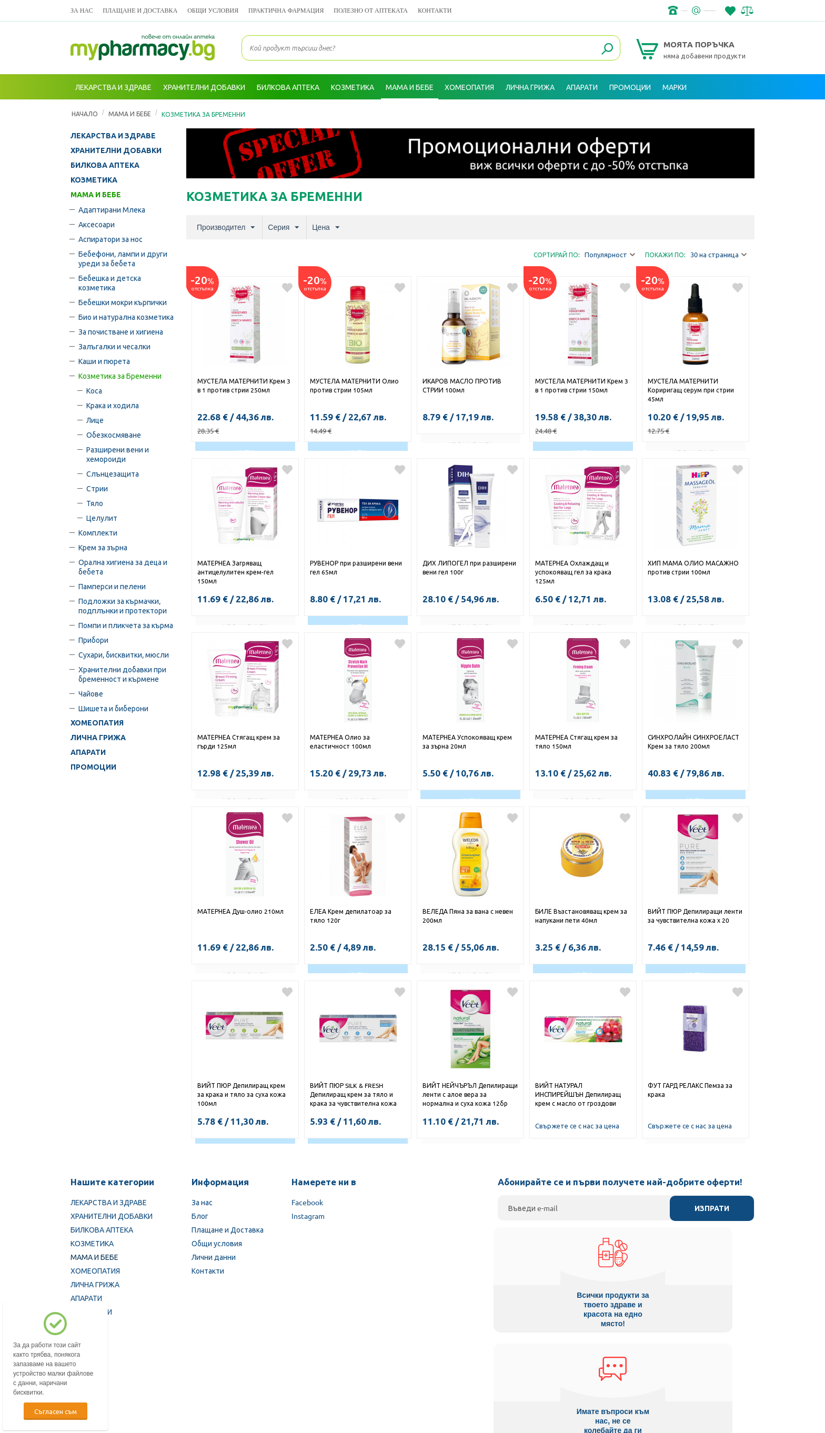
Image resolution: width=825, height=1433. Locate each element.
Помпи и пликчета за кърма (125, 625)
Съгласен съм (55, 1411)
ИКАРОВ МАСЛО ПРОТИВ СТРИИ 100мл (461, 385)
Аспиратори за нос (110, 239)
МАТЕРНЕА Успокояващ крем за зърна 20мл (467, 741)
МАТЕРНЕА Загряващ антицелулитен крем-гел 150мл (235, 572)
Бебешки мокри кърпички (122, 302)
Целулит (101, 517)
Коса (94, 390)
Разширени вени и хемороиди (117, 454)
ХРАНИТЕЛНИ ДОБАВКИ (116, 150)
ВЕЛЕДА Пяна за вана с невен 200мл (467, 915)
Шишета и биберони (113, 708)
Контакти (434, 10)
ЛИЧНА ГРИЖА (98, 737)
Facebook (307, 1202)
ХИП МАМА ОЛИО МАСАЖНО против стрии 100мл (693, 567)
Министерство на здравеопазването (481, 1366)
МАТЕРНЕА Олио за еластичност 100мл (340, 741)
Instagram (308, 1215)
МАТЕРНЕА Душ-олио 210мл (240, 911)
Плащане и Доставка (140, 10)
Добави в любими (287, 287)
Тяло (94, 503)
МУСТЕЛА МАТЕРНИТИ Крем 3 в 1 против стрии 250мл (243, 385)
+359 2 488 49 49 (596, 10)
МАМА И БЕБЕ (96, 194)
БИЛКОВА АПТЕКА (105, 165)
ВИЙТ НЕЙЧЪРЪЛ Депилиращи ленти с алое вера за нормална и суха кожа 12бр (470, 1094)
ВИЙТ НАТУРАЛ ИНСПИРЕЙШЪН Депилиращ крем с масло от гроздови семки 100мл (578, 1095)
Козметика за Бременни (120, 375)
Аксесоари (96, 224)
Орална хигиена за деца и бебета (122, 566)
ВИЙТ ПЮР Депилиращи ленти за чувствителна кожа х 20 (695, 915)
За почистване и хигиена (120, 331)
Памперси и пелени (112, 586)
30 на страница (718, 255)
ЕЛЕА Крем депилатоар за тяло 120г (350, 915)
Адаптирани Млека (111, 209)
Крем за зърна (102, 547)
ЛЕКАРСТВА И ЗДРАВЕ (113, 136)
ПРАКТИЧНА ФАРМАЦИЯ (286, 10)
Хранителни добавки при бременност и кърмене (122, 673)
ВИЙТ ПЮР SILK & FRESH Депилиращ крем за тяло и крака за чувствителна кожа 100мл (353, 1095)
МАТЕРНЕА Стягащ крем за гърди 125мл (238, 741)
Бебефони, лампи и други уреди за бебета (122, 258)
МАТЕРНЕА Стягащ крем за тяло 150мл (576, 741)
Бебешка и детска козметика (109, 282)
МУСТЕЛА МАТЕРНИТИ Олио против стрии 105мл (354, 385)
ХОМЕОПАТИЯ (97, 723)
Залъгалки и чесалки (114, 346)
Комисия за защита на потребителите (620, 1366)
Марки (674, 87)
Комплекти (97, 532)
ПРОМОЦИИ (93, 767)
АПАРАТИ (88, 752)
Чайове (90, 693)
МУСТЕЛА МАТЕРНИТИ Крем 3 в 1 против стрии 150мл (581, 385)
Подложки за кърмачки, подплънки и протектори (122, 605)
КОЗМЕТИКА (94, 180)
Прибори (93, 639)
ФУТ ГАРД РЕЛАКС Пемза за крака (690, 1089)
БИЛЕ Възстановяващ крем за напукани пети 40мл (581, 915)
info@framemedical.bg (679, 10)
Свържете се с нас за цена (577, 1125)
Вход (734, 112)
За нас (82, 10)
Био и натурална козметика (126, 316)
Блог (200, 1215)
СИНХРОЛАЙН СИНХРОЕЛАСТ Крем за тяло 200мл (693, 741)
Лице (95, 420)
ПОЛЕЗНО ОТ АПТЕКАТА (371, 10)
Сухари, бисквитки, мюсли (123, 654)
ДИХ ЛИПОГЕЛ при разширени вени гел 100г (469, 567)
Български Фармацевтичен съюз (206, 1366)
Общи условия (212, 10)
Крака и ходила (112, 405)
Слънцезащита (112, 473)
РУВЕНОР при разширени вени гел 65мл (356, 567)
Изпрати (712, 1208)
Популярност (610, 255)
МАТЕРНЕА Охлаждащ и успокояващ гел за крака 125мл (573, 572)
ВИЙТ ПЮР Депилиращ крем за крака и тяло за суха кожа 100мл (241, 1094)
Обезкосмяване (113, 434)
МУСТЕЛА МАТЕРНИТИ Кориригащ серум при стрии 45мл (691, 390)
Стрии (97, 488)
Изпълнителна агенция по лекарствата (341, 1366)
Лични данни (214, 1257)
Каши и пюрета (104, 361)
